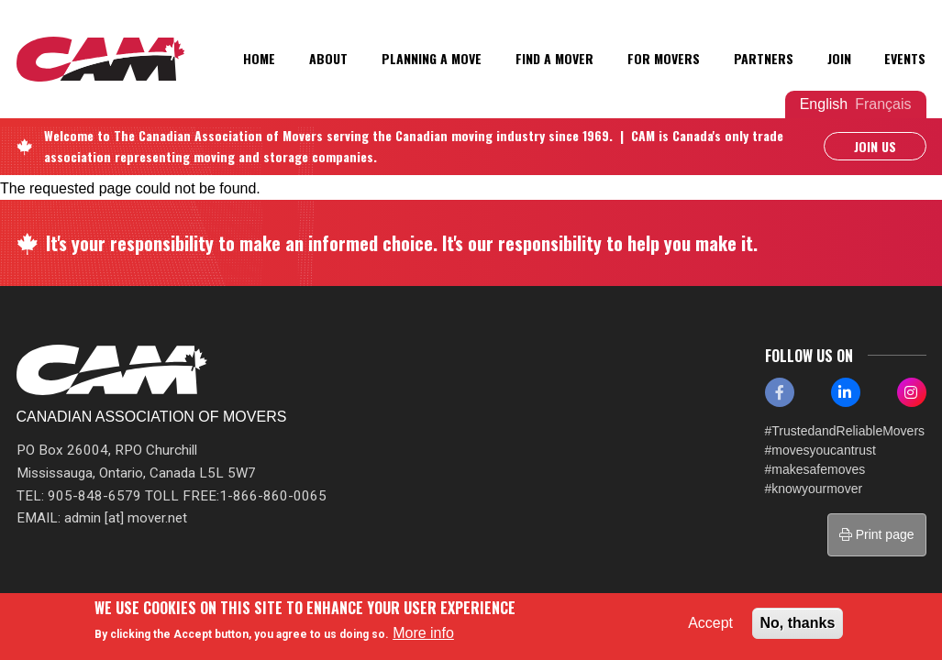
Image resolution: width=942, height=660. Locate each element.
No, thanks (798, 623)
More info (423, 633)
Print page (876, 534)
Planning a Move (432, 58)
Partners (763, 58)
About (328, 58)
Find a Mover (554, 58)
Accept (710, 623)
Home (259, 58)
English (824, 104)
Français (883, 104)
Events (904, 58)
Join (839, 58)
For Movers (663, 58)
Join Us (875, 146)
